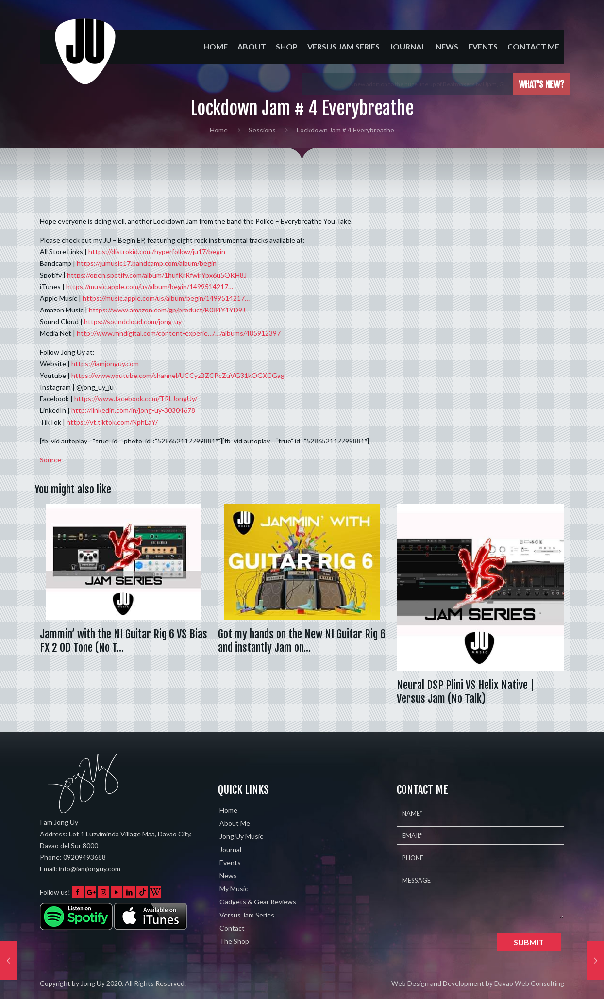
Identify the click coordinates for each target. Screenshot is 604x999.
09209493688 (84, 857)
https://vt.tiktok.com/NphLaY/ (112, 422)
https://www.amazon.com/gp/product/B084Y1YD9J (167, 310)
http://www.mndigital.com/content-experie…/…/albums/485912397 (179, 333)
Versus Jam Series (246, 915)
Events (230, 862)
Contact (232, 928)
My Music (233, 888)
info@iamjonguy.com (89, 869)
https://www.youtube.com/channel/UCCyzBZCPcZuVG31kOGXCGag (178, 375)
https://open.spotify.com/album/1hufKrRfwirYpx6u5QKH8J (157, 275)
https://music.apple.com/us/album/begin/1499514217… (149, 286)
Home (219, 130)
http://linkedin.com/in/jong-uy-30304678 (133, 410)
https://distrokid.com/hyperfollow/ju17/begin (156, 251)
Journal (230, 849)
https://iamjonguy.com (105, 364)
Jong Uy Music (241, 836)
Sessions (262, 130)
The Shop (234, 941)
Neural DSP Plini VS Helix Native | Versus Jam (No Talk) (465, 691)
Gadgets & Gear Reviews (257, 902)
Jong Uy (93, 983)
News (228, 875)
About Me (234, 823)
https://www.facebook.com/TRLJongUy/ (135, 398)
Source (50, 460)
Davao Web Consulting (529, 983)
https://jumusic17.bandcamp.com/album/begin (147, 263)
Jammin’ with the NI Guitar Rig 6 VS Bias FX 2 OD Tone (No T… (123, 640)
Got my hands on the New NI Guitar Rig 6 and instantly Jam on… (302, 640)
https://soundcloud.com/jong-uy (133, 321)
